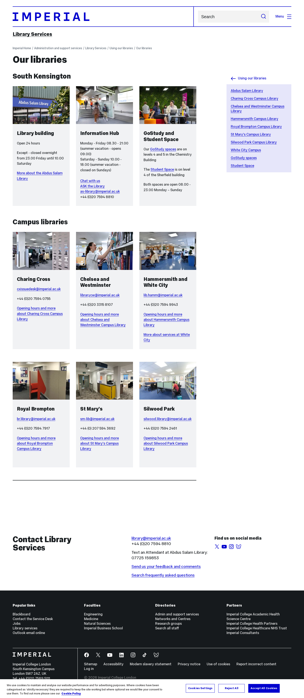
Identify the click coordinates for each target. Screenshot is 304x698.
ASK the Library (92, 186)
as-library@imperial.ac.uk (100, 191)
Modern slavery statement (150, 664)
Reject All (231, 688)
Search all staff (167, 628)
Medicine (91, 619)
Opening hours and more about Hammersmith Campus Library (166, 319)
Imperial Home (22, 48)
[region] (152, 688)
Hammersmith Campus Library (254, 119)
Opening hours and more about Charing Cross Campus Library (40, 313)
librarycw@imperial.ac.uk (99, 295)
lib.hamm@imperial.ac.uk (163, 295)
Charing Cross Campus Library (254, 98)
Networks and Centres (172, 619)
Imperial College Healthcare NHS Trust (257, 628)
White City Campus (246, 150)
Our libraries (144, 48)
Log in (89, 669)
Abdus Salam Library (247, 90)
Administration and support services (58, 48)
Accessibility (113, 664)
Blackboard (21, 614)
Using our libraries (121, 48)
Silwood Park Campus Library (254, 142)
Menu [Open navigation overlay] (283, 16)
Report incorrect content (256, 664)
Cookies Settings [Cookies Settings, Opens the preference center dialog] (200, 688)
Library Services (32, 34)
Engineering (93, 614)
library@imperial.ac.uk (151, 538)
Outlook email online (29, 633)
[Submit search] (263, 17)
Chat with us (90, 181)
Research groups (168, 623)
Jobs (16, 623)
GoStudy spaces (244, 158)
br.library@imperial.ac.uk (36, 419)
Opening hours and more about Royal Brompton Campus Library (36, 443)
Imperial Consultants (243, 633)
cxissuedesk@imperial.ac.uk (39, 289)
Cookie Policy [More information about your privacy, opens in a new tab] (71, 693)
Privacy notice (189, 664)
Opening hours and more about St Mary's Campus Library (99, 443)
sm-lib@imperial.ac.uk (97, 419)
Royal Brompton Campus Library (256, 126)
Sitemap (90, 664)
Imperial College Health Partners (252, 623)
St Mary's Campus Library (251, 134)
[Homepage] (103, 16)
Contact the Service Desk (33, 619)
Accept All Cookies (264, 688)
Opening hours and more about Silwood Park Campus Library (166, 443)
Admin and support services (177, 614)
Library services (25, 628)
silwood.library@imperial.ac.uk (167, 419)
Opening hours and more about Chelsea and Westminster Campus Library (103, 319)
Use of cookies (218, 664)
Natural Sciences (97, 623)
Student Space (242, 165)
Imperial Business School (103, 628)
